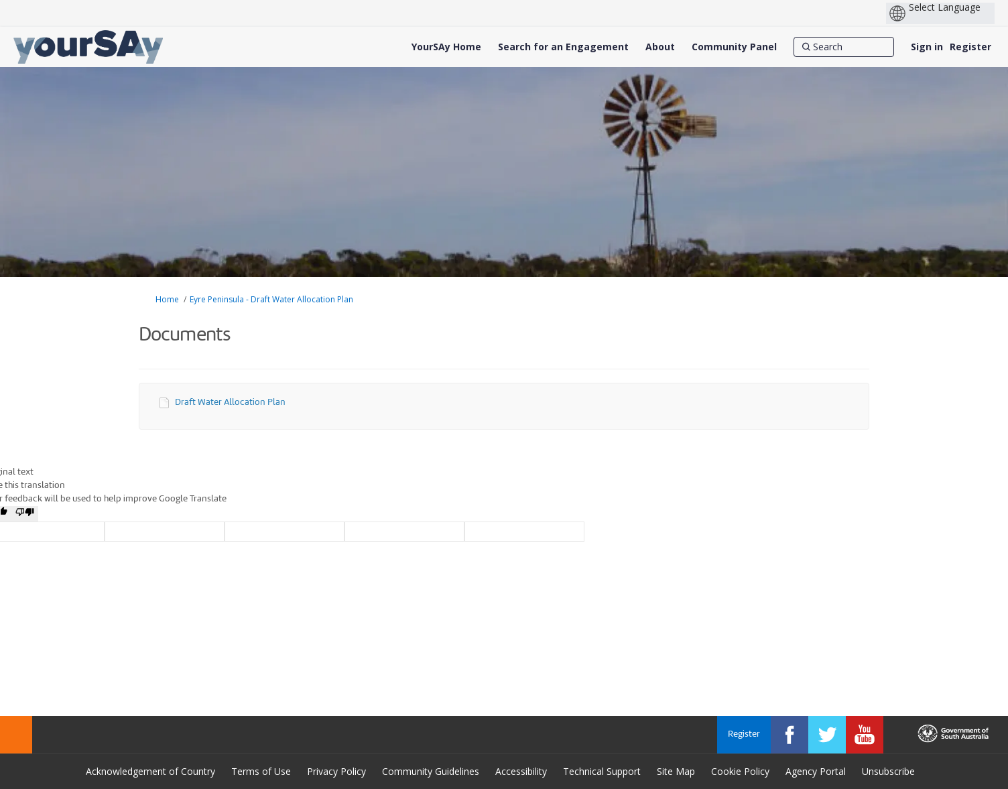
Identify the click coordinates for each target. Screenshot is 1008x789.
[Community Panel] (734, 47)
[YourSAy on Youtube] (864, 734)
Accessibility (521, 771)
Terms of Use (261, 771)
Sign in (927, 46)
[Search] (844, 47)
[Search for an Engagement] (563, 47)
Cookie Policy (740, 771)
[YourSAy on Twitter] (827, 734)
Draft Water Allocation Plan (230, 402)
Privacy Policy (336, 771)
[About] (660, 47)
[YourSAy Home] (446, 47)
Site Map (676, 771)
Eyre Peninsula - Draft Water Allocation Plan (271, 299)
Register (970, 46)
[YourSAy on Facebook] (789, 734)
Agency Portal (815, 771)
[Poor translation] (24, 514)
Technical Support (602, 771)
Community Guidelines (430, 771)
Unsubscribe (888, 771)
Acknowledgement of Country (150, 771)
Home (167, 299)
